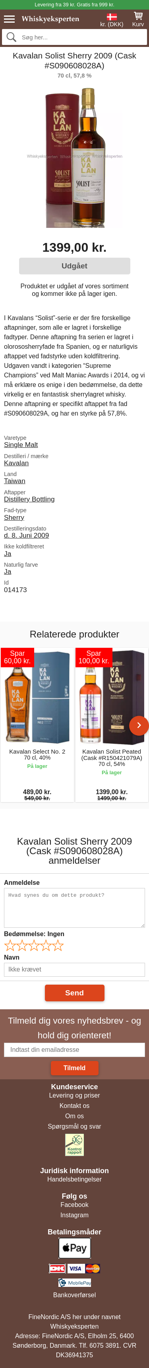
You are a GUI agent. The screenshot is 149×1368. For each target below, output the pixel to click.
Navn (11, 957)
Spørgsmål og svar (74, 1126)
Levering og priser (74, 1095)
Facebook (74, 1204)
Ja (7, 554)
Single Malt (21, 445)
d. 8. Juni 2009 (26, 535)
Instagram (74, 1215)
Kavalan (16, 463)
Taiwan (14, 481)
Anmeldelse (22, 882)
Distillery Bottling (29, 499)
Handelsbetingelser (74, 1179)
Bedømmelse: (34, 934)
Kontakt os (75, 1105)
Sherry (14, 517)
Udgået (74, 266)
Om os (74, 1116)
